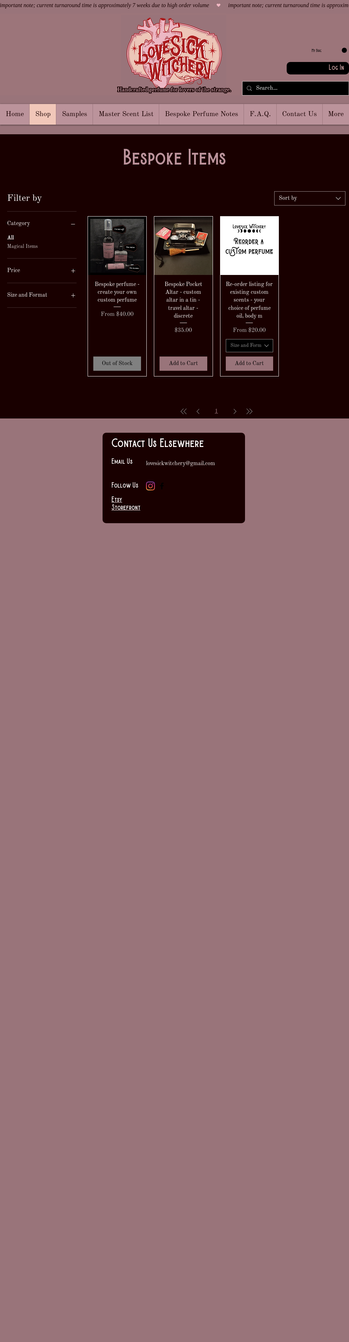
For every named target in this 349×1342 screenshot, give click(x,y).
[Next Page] (235, 411)
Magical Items (22, 246)
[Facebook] (161, 486)
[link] (329, 50)
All (10, 237)
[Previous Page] (198, 411)
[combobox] (309, 198)
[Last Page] (249, 411)
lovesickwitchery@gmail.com (180, 464)
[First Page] (183, 411)
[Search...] (295, 88)
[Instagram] (150, 486)
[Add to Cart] (183, 364)
